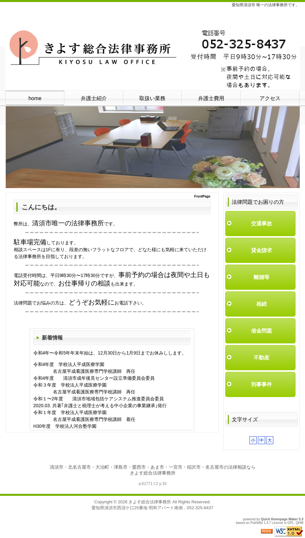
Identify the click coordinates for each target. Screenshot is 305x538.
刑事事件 (261, 384)
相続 (261, 304)
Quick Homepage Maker (279, 519)
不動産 (261, 357)
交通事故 (261, 223)
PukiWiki (256, 523)
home (35, 98)
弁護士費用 (211, 98)
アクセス (270, 98)
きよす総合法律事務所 (149, 501)
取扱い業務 (152, 98)
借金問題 (261, 331)
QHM (299, 523)
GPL (290, 523)
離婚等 (261, 277)
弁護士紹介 (94, 98)
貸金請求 (261, 250)
